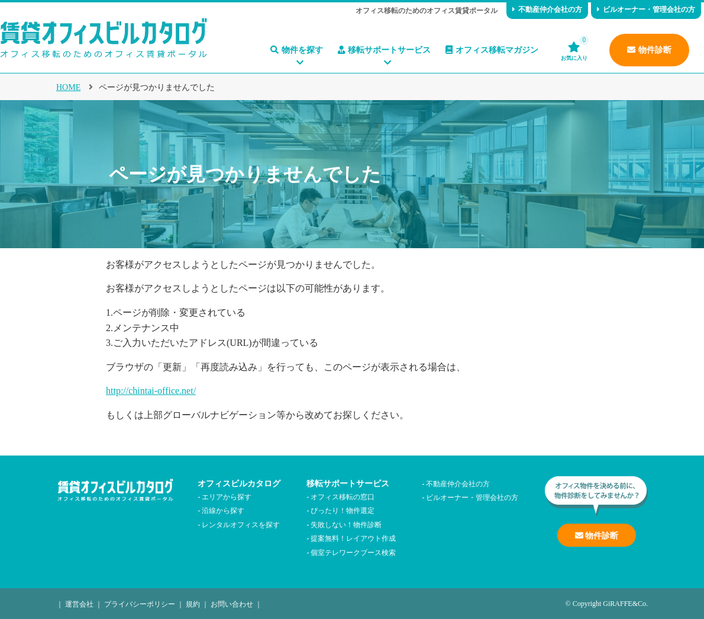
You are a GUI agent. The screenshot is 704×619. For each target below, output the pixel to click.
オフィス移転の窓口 (342, 496)
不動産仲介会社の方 (547, 9)
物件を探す (296, 50)
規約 (193, 603)
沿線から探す (223, 510)
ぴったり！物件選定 (342, 510)
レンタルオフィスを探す (241, 524)
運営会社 (79, 603)
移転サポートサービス (384, 50)
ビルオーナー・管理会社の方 (646, 9)
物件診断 (649, 50)
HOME (68, 87)
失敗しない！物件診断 (346, 524)
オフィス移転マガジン (491, 50)
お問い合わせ (232, 603)
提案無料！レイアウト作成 (353, 538)
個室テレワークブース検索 (353, 552)
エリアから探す (226, 496)
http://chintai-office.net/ (151, 391)
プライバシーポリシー (139, 603)
